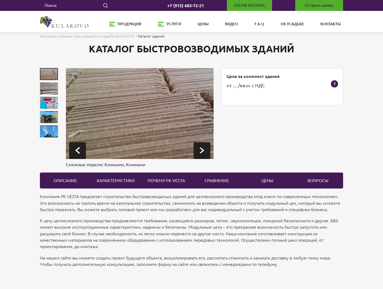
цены (267, 180)
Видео (231, 24)
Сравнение (217, 180)
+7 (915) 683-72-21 (185, 5)
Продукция (129, 24)
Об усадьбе (292, 24)
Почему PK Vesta (166, 180)
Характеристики (116, 180)
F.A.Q (259, 24)
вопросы (317, 180)
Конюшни (114, 164)
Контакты (330, 24)
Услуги (173, 24)
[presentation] (77, 150)
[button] (49, 74)
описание (65, 180)
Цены (203, 24)
